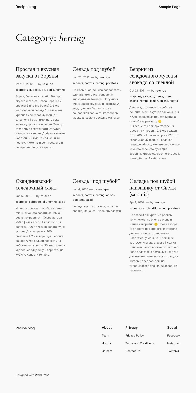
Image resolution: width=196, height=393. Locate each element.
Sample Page (169, 7)
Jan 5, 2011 (23, 196)
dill (43, 89)
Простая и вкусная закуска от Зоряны (37, 72)
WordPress (42, 375)
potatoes (112, 83)
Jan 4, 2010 (80, 189)
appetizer (25, 89)
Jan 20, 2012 (81, 77)
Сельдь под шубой (94, 69)
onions (164, 100)
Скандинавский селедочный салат (36, 184)
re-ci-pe (47, 84)
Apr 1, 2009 (137, 202)
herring (60, 89)
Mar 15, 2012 (24, 84)
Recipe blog (26, 7)
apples (136, 96)
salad (61, 201)
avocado (148, 96)
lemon (154, 100)
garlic (50, 89)
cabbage (35, 201)
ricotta (174, 100)
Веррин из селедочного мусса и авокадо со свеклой (153, 76)
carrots (89, 83)
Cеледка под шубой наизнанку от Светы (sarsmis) (152, 188)
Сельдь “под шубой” (96, 181)
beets (36, 89)
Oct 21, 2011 (137, 90)
